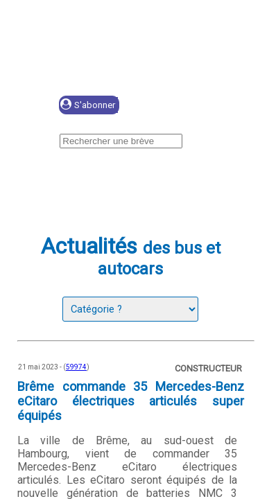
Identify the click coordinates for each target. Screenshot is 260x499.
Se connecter (184, 105)
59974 (76, 367)
